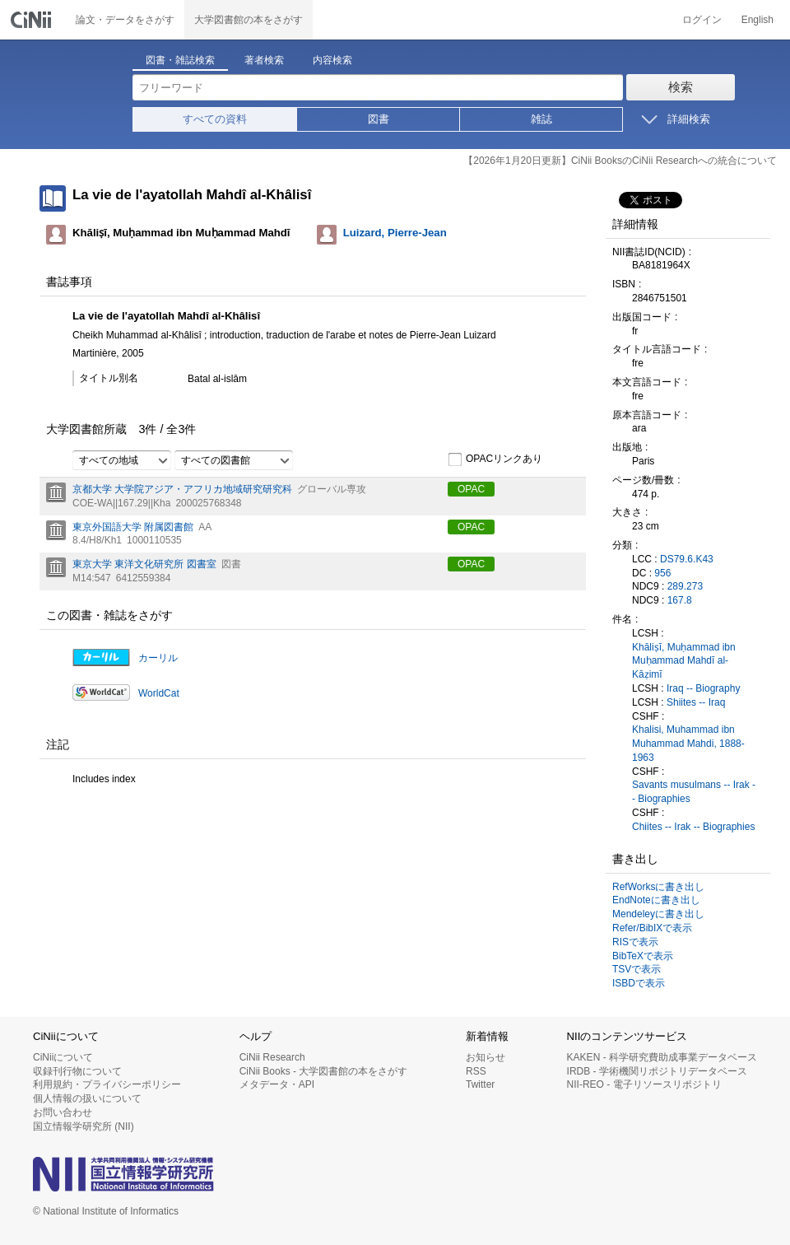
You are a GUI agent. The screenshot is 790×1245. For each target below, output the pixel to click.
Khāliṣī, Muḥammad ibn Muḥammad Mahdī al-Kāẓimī (684, 661)
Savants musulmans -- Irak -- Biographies (693, 791)
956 (662, 573)
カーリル (158, 658)
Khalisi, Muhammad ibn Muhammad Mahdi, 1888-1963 (688, 743)
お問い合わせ (62, 1112)
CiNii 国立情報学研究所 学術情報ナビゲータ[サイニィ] (33, 20)
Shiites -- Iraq (696, 702)
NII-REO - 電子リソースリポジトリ (644, 1084)
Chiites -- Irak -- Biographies (693, 826)
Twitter (480, 1084)
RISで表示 (635, 942)
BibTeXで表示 (642, 956)
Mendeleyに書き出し (658, 914)
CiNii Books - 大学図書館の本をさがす (323, 1071)
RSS (476, 1071)
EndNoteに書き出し (656, 900)
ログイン (702, 20)
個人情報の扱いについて (87, 1098)
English (757, 20)
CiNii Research (272, 1057)
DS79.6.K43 (686, 559)
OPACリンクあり (495, 459)
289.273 (685, 586)
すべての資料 (215, 119)
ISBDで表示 (638, 983)
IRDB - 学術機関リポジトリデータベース (657, 1071)
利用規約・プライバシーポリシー (107, 1084)
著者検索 (264, 60)
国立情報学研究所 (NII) (83, 1126)
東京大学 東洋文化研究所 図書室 (144, 564)
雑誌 (541, 119)
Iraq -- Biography (703, 688)
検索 (680, 87)
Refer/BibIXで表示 (652, 928)
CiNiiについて (63, 1057)
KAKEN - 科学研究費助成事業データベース (662, 1057)
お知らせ (485, 1057)
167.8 (679, 600)
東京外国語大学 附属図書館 (132, 527)
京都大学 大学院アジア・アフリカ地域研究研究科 (182, 489)
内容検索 (332, 60)
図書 (378, 119)
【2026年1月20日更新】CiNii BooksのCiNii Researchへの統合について (620, 160)
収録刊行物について (77, 1071)
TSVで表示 (636, 969)
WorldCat (158, 693)
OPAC (471, 489)
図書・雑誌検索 (180, 60)
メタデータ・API (276, 1084)
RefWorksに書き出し (658, 887)
